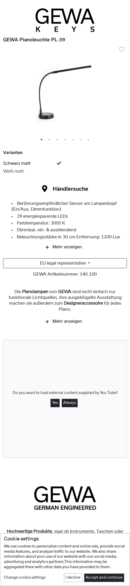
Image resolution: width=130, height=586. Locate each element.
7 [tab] (88, 140)
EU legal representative (63, 263)
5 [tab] (73, 140)
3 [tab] (57, 140)
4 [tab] (65, 140)
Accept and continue (104, 577)
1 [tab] (41, 140)
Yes (55, 403)
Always (69, 403)
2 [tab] (49, 140)
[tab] (65, 163)
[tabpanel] (65, 92)
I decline (73, 577)
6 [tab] (80, 140)
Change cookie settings (24, 577)
